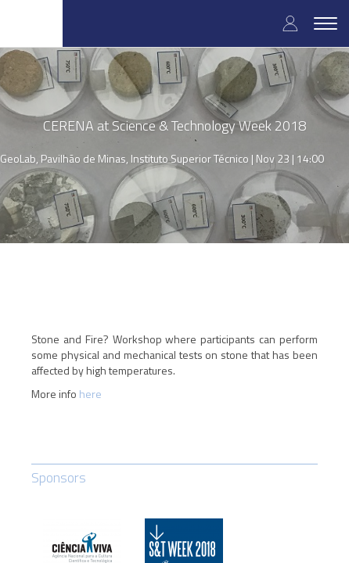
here (90, 393)
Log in (290, 23)
